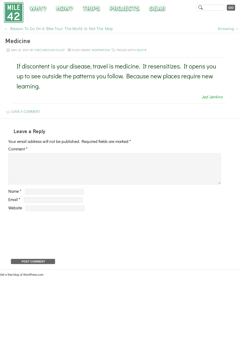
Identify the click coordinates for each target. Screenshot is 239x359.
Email (14, 205)
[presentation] (29, 240)
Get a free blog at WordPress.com (21, 281)
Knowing (228, 28)
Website (15, 214)
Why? (38, 8)
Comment (18, 148)
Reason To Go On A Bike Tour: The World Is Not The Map (58, 28)
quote (142, 50)
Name (14, 197)
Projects (125, 8)
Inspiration (100, 50)
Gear (157, 8)
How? (64, 8)
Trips (91, 8)
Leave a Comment (25, 111)
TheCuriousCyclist (49, 50)
